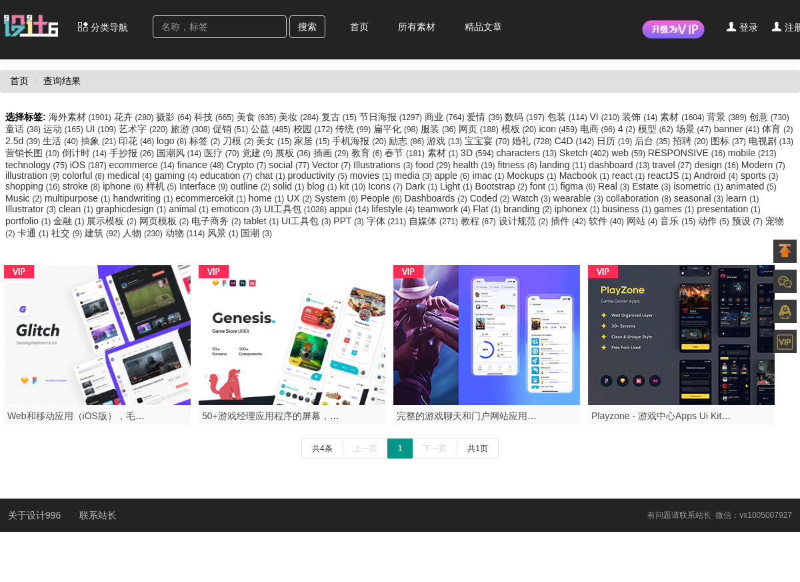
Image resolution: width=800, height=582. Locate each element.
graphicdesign (132, 209)
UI (102, 128)
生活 (62, 140)
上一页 (365, 448)
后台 (654, 140)
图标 (730, 140)
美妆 (300, 116)
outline (252, 186)
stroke (83, 186)
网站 (643, 221)
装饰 (641, 116)
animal (190, 209)
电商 (599, 128)
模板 (520, 128)
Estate (652, 186)
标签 (206, 140)
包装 (568, 116)
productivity (319, 175)
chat (271, 175)
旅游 (192, 128)
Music (25, 198)
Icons (386, 186)
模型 (657, 128)
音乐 (679, 221)
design (718, 165)
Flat (488, 209)
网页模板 (165, 221)
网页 (480, 128)
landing (564, 165)
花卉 (135, 116)
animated (751, 186)
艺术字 (145, 128)
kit (353, 186)
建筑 (104, 233)
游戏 (446, 140)
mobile (752, 153)
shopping (34, 186)
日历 (616, 140)
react (629, 175)
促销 (232, 128)
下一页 (435, 448)
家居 (313, 140)
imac (489, 175)
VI (606, 116)
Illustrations (384, 165)
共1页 (477, 448)
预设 (748, 221)
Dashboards (437, 198)
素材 (683, 116)
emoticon (237, 209)
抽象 (100, 140)
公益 (272, 128)
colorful (84, 175)
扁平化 (397, 128)
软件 (608, 221)
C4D (576, 140)
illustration (33, 175)
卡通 (34, 233)
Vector (332, 165)
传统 (354, 128)
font (545, 186)
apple (454, 175)
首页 (359, 26)
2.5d (24, 140)
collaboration (640, 198)
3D (478, 153)
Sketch (585, 153)
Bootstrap (502, 186)
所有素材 (416, 26)
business (628, 209)
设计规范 (525, 221)
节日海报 (392, 116)
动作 (714, 221)
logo (173, 140)
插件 (570, 221)
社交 (68, 233)
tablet (262, 221)
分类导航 (102, 27)
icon (559, 128)
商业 (446, 116)
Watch (532, 198)
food (434, 165)
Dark (422, 186)
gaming (176, 175)
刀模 (239, 140)
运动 (64, 128)
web (629, 153)
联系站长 (98, 515)
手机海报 (360, 140)
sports (760, 175)
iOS (89, 165)
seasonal (700, 198)
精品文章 (483, 26)
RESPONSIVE (688, 153)
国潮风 (180, 153)
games (675, 209)
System (338, 198)
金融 (70, 221)
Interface (205, 186)
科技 (215, 116)
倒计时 (85, 153)
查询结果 (62, 80)
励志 (408, 140)
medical (131, 175)
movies (372, 175)
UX (301, 198)
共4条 (322, 448)
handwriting (144, 198)
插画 (332, 153)
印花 (138, 140)
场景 (695, 128)
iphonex (578, 209)
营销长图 (33, 153)
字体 (388, 221)
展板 (294, 153)
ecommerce (143, 165)
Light (457, 186)
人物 (144, 233)
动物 (186, 233)
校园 (314, 128)
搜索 (307, 26)
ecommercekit (211, 198)
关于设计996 (35, 515)
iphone (124, 186)
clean (77, 209)
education (227, 175)
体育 (777, 128)
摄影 (175, 116)
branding (529, 209)
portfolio (29, 221)
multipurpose (79, 198)
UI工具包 (296, 209)
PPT (349, 221)
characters (528, 153)
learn (742, 198)
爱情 (486, 116)
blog (323, 186)
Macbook (585, 175)
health (475, 165)
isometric (699, 186)
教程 (480, 221)
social (290, 165)
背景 (728, 116)
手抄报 (133, 153)
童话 (24, 128)
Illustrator (32, 209)
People (383, 198)
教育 (368, 153)
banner (738, 128)
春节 (406, 153)
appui (350, 209)
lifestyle (394, 209)
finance (202, 165)
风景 (224, 233)
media (414, 175)
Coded (491, 198)
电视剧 (771, 140)
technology (37, 165)
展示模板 (113, 221)
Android (717, 175)
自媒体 (435, 221)
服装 (440, 128)
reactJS (670, 175)
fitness (518, 165)
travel (673, 165)
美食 (258, 116)
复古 (340, 116)
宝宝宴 (488, 140)
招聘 (692, 140)
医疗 (223, 153)
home (268, 198)
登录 (742, 27)
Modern (763, 165)
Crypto (248, 165)
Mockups (533, 175)
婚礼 (533, 140)
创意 (769, 116)
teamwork (445, 209)
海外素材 (81, 116)
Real (615, 186)
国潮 (256, 233)
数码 (526, 116)
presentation (729, 209)
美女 (275, 140)
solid (290, 186)
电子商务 (217, 221)
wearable (579, 198)
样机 (162, 186)
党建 (258, 153)
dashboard (620, 165)
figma (580, 186)
